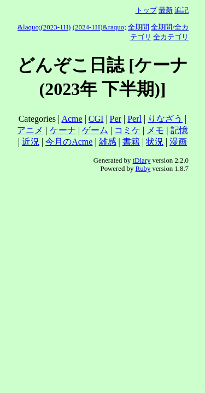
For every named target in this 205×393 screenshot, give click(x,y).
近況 (30, 141)
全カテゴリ (171, 37)
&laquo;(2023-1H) (44, 27)
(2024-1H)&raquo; (99, 27)
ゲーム (95, 130)
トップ (146, 10)
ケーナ (63, 130)
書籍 (131, 141)
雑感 (107, 141)
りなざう (165, 118)
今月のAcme (68, 141)
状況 (154, 141)
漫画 (178, 141)
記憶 (179, 130)
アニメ (30, 130)
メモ (155, 130)
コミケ (127, 130)
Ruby (143, 168)
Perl (134, 118)
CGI (96, 118)
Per (115, 118)
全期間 (138, 27)
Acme (71, 118)
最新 (166, 10)
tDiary (142, 160)
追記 (181, 10)
